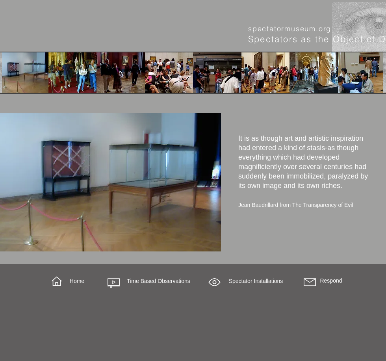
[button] (214, 282)
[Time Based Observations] (158, 281)
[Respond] (331, 281)
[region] (110, 182)
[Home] (77, 281)
